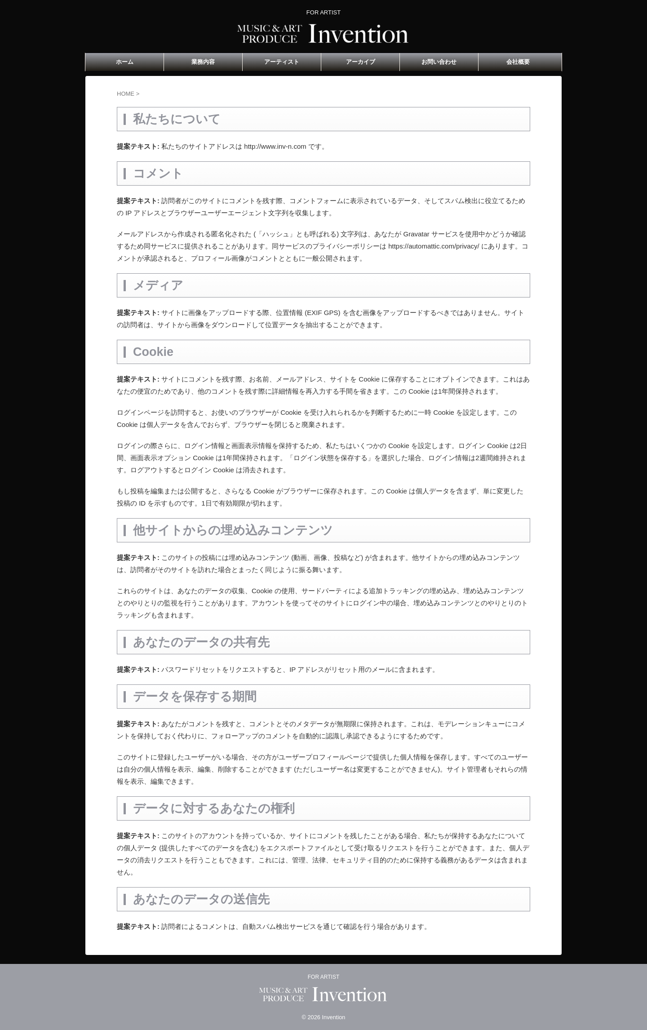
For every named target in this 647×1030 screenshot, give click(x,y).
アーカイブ (360, 61)
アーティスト (281, 61)
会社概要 (518, 61)
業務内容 (203, 61)
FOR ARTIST (323, 977)
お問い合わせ (438, 61)
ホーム (124, 61)
